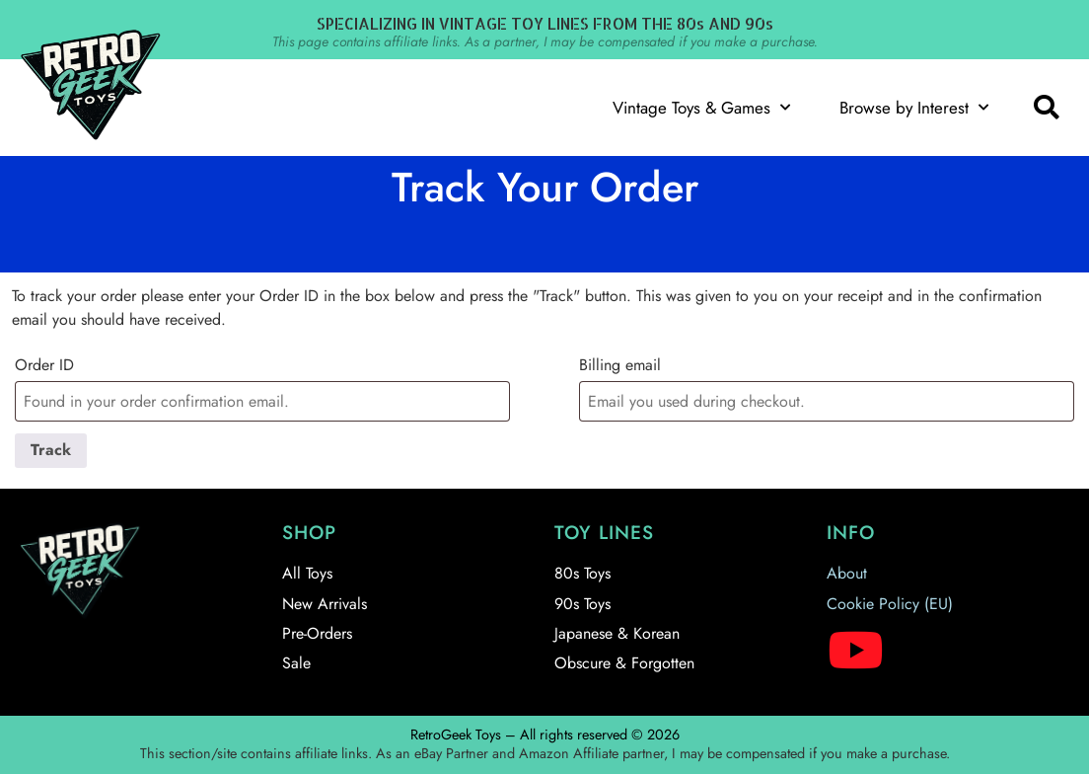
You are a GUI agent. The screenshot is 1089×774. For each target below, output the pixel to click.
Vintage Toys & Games (701, 107)
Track (51, 449)
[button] (1045, 107)
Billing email (620, 364)
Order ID (44, 364)
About (847, 573)
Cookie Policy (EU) (890, 603)
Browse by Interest (913, 107)
